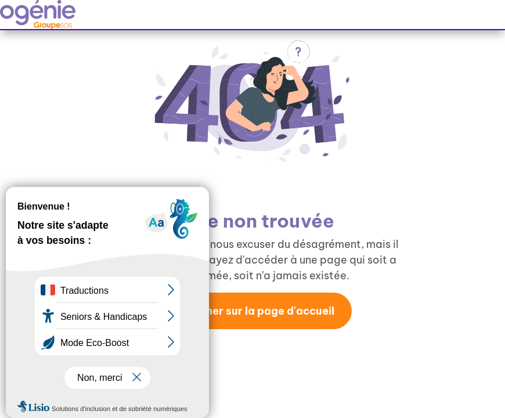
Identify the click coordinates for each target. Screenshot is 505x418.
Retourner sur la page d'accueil (252, 311)
